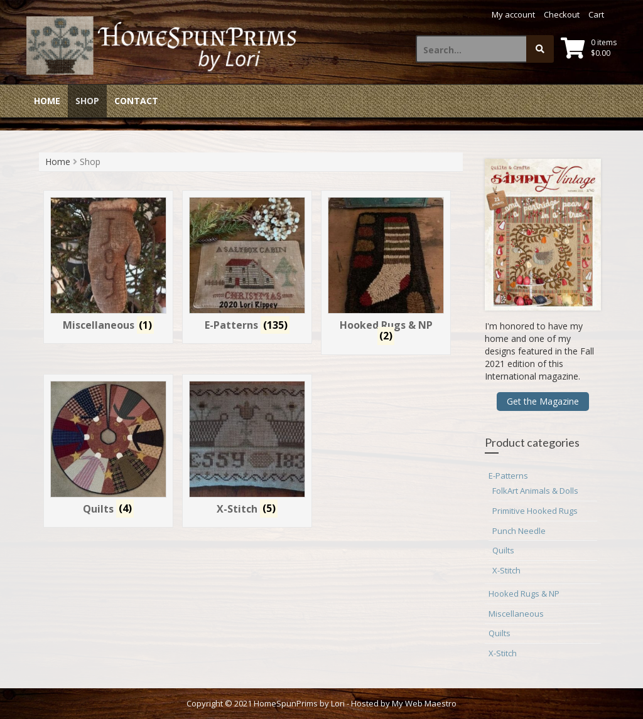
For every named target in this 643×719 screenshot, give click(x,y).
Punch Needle (519, 530)
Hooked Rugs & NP (524, 593)
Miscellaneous (516, 613)
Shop (87, 101)
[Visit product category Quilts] (108, 451)
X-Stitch (506, 570)
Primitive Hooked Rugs (535, 510)
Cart (596, 14)
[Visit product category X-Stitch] (247, 451)
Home (47, 101)
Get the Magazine (543, 401)
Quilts (503, 550)
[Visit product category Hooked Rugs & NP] (386, 272)
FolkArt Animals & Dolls (535, 490)
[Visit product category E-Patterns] (247, 267)
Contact (136, 101)
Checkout (562, 14)
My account (513, 14)
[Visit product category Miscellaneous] (108, 267)
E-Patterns (508, 475)
